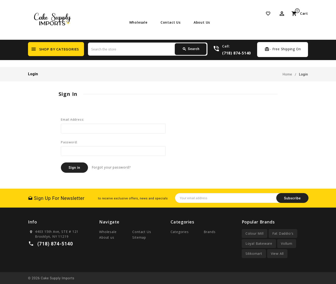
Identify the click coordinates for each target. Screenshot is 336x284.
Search (191, 49)
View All (277, 253)
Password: (69, 142)
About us (202, 22)
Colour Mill (254, 233)
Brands (210, 232)
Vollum (286, 243)
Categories (180, 232)
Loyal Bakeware (258, 243)
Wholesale (138, 22)
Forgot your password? (111, 167)
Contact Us (171, 22)
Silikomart (253, 253)
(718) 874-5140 (236, 52)
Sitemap (139, 237)
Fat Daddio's (283, 233)
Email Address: (72, 119)
